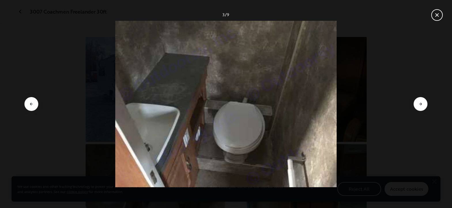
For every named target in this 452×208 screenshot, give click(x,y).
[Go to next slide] (420, 104)
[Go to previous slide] (31, 104)
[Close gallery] (437, 15)
